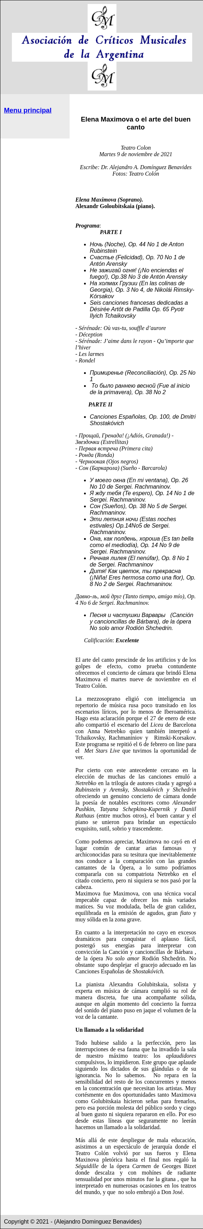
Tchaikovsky (120, 316)
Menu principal (28, 110)
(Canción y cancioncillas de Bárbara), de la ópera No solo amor (141, 621)
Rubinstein (103, 251)
